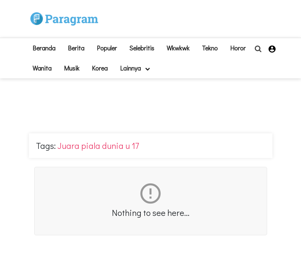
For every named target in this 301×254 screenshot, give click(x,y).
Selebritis (141, 48)
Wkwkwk (178, 48)
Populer (107, 48)
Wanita (42, 68)
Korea (100, 68)
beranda (43, 48)
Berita (76, 48)
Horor (238, 48)
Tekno (210, 48)
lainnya (135, 68)
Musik (71, 68)
